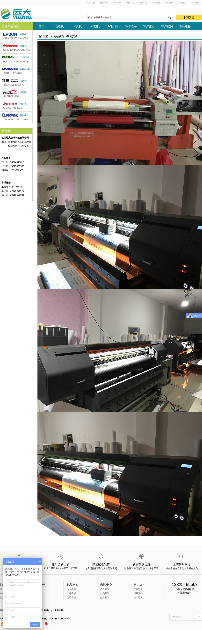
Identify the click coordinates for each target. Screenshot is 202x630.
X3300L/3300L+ (20, 61)
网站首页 (59, 36)
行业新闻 (104, 597)
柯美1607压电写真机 (13, 84)
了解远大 (138, 589)
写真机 (77, 26)
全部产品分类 (10, 26)
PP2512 (7, 61)
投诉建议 (46, 610)
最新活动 (117, 2)
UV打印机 (113, 26)
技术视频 (71, 589)
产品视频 (71, 593)
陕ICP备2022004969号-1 (61, 618)
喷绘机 (59, 26)
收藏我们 (189, 17)
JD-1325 (7, 108)
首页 (41, 26)
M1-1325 (17, 108)
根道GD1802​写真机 (12, 73)
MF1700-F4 (22, 119)
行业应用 (104, 2)
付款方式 (169, 2)
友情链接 (177, 617)
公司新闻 (104, 589)
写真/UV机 (25, 69)
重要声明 (59, 610)
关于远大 (182, 2)
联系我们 (195, 2)
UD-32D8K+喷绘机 (12, 96)
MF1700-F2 (8, 119)
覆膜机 (23, 115)
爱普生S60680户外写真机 (16, 38)
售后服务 (156, 2)
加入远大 (138, 597)
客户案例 (91, 2)
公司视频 (71, 597)
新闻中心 (130, 2)
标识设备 (131, 26)
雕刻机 (95, 26)
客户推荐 (149, 26)
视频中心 (143, 2)
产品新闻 (104, 593)
